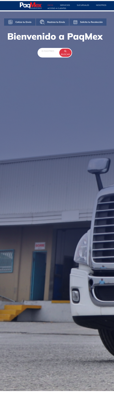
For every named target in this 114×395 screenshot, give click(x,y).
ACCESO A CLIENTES (56, 8)
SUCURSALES (83, 5)
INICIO (50, 5)
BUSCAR (65, 53)
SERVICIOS (65, 5)
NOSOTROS (101, 5)
